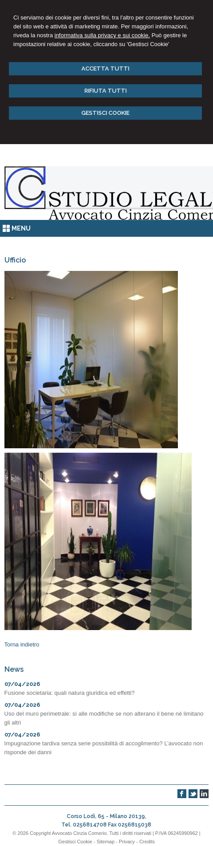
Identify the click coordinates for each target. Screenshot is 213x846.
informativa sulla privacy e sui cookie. (102, 35)
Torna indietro (22, 644)
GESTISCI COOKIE (105, 113)
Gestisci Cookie (75, 841)
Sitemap (105, 841)
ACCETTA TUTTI (105, 68)
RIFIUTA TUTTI (105, 90)
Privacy (127, 841)
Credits (147, 841)
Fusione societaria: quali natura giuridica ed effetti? (69, 692)
